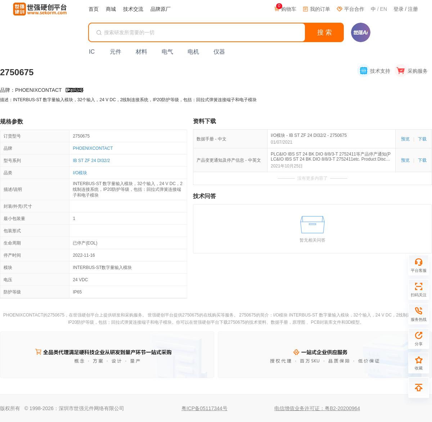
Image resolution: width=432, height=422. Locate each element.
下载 (422, 139)
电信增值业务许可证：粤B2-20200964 (317, 408)
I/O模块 (80, 172)
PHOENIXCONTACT (93, 148)
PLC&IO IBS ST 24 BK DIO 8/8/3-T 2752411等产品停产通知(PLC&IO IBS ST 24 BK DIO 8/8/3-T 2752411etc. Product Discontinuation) (331, 157)
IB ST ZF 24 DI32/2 (91, 160)
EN (383, 9)
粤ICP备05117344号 (204, 408)
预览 (405, 139)
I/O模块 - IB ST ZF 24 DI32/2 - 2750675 (309, 135)
